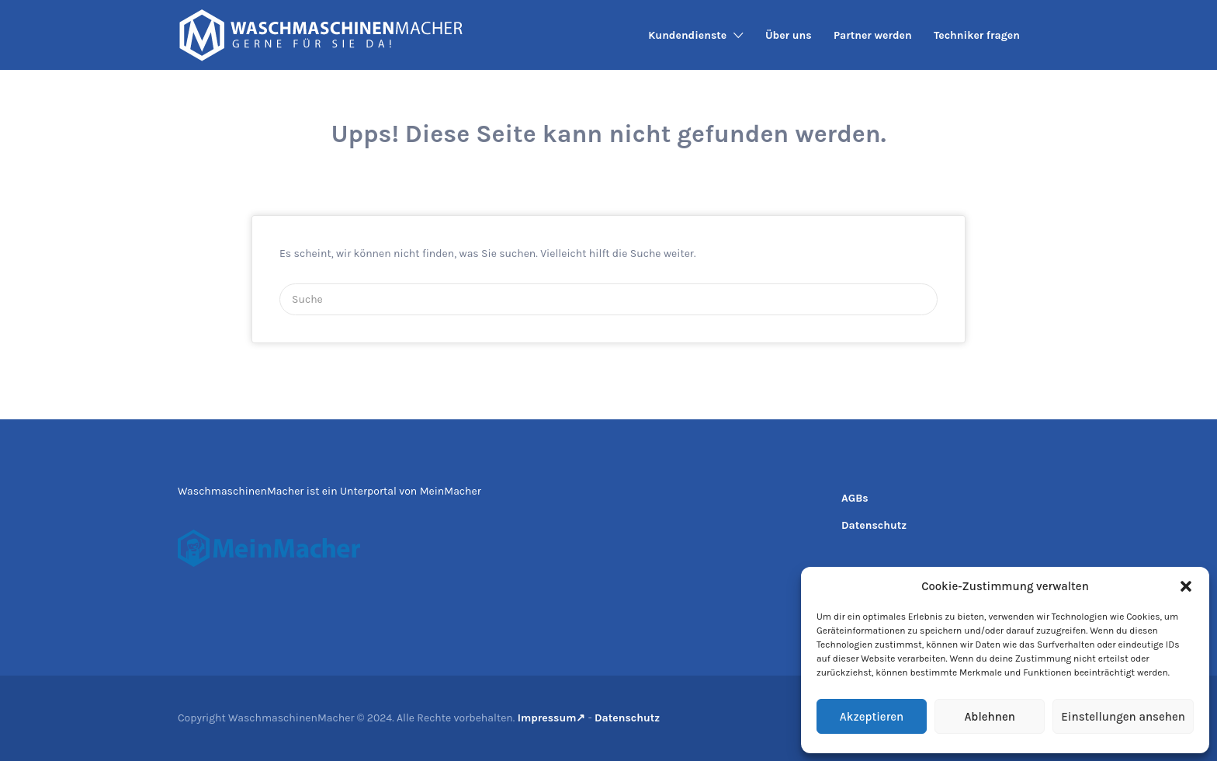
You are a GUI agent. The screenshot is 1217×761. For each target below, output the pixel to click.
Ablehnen (989, 717)
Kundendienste (687, 35)
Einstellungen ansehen (1123, 717)
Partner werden (873, 35)
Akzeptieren (871, 717)
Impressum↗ (552, 718)
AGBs (855, 498)
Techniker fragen (977, 35)
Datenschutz (874, 525)
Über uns (788, 35)
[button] (1186, 586)
